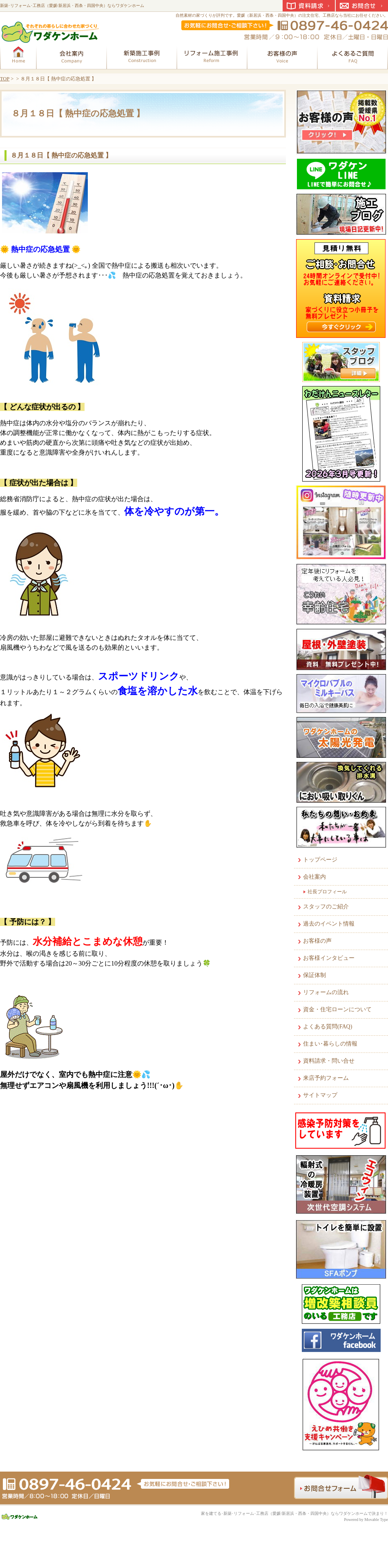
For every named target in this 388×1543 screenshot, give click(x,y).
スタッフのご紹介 (326, 907)
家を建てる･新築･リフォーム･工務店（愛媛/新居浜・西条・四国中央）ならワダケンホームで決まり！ (294, 1513)
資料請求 (309, 5)
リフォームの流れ (326, 992)
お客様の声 (317, 941)
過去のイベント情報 (329, 924)
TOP (4, 79)
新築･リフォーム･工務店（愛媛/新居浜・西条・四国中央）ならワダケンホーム (72, 5)
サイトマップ (320, 1095)
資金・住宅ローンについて (337, 1009)
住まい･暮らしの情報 (330, 1044)
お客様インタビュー (329, 958)
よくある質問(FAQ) (327, 1026)
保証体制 (314, 975)
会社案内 (314, 877)
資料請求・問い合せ (329, 1061)
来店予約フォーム (326, 1078)
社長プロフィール (327, 892)
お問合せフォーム (341, 1486)
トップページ (320, 860)
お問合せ (362, 5)
